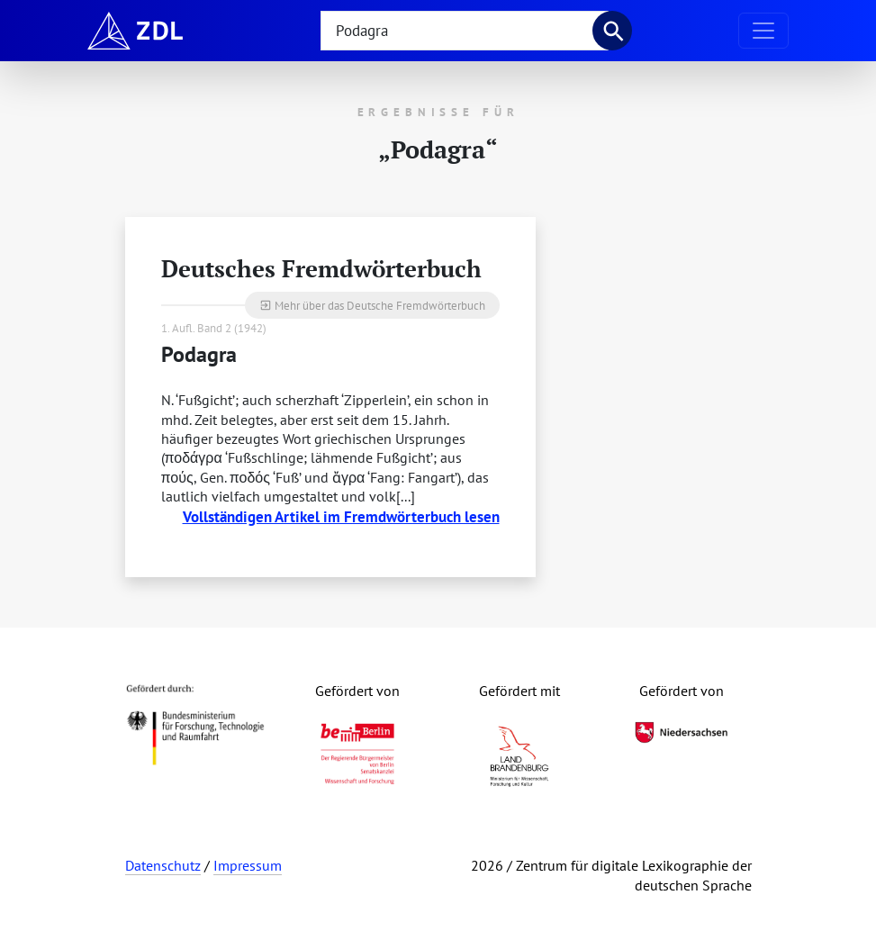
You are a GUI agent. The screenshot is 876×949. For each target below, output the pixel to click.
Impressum (247, 865)
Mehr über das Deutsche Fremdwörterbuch (372, 305)
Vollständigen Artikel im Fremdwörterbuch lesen (341, 516)
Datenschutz (163, 865)
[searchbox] (465, 30)
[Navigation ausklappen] (763, 31)
